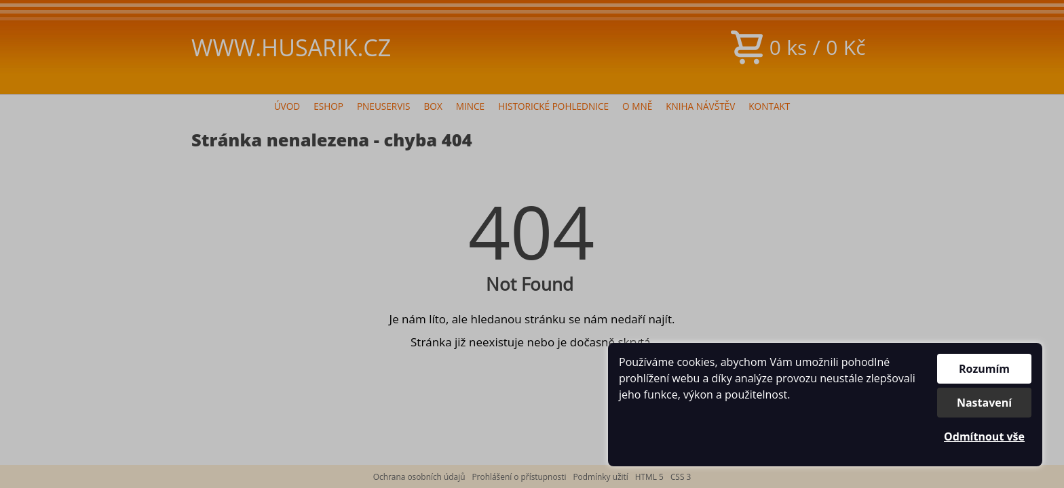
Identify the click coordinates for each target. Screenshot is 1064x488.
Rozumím (984, 368)
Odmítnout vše (984, 436)
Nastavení (984, 402)
